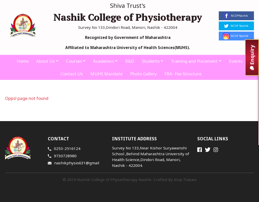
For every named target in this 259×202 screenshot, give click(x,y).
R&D (129, 61)
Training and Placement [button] (195, 61)
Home (21, 61)
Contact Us (71, 74)
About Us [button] (44, 61)
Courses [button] (73, 61)
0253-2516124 (64, 148)
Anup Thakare (185, 179)
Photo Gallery (143, 74)
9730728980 (62, 155)
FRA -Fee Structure (183, 74)
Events (237, 61)
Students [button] (151, 61)
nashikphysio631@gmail (73, 162)
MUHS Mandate (106, 74)
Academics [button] (103, 61)
